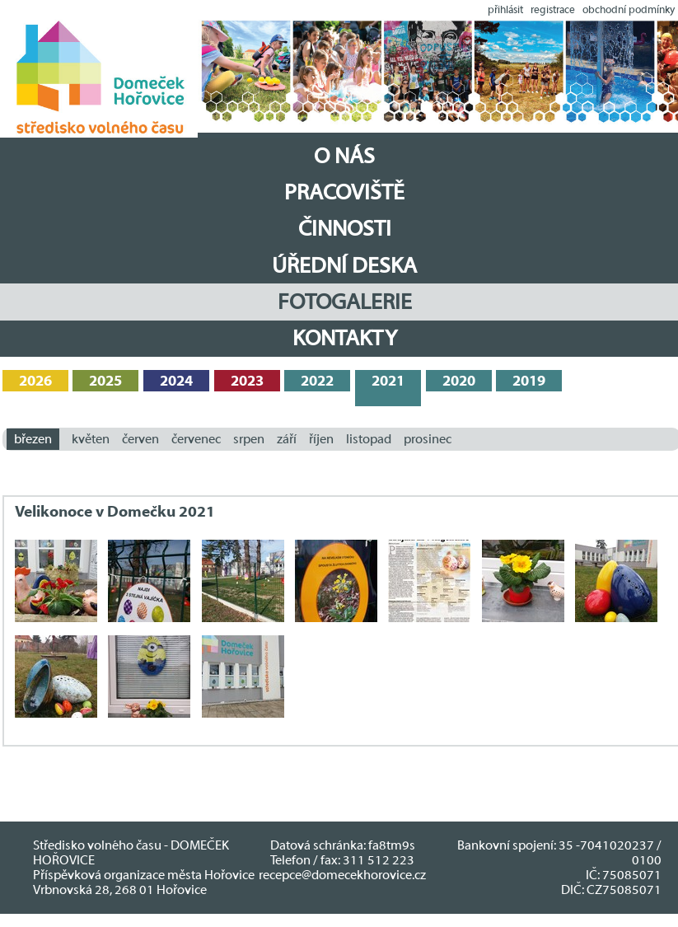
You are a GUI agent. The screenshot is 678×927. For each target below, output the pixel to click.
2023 (247, 381)
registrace (553, 9)
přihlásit (505, 9)
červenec (196, 439)
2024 (176, 381)
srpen (248, 439)
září (287, 439)
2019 (528, 381)
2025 (105, 381)
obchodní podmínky (628, 9)
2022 (317, 381)
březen (33, 439)
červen (140, 439)
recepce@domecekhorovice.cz (342, 875)
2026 (35, 381)
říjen (321, 439)
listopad (368, 439)
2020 (458, 381)
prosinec (427, 439)
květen (91, 439)
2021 (388, 381)
